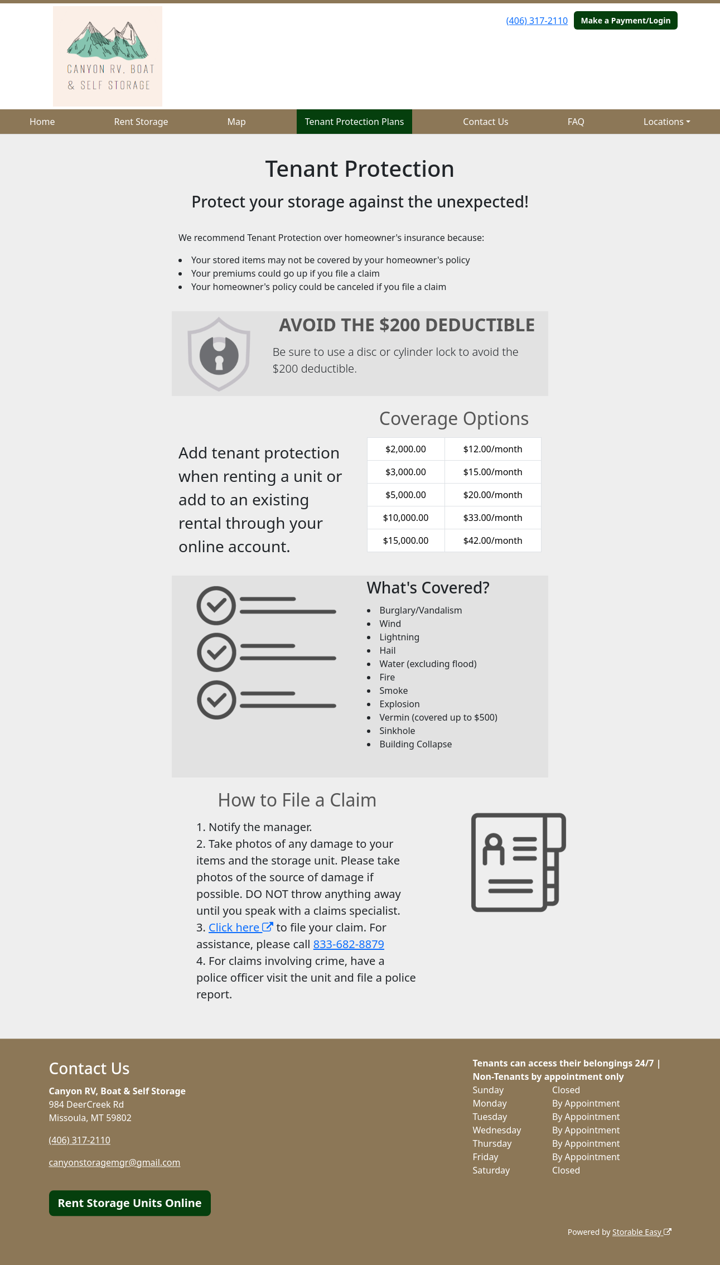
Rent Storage (141, 121)
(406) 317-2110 (537, 21)
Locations (664, 121)
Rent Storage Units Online (130, 1202)
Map (237, 121)
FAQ (576, 121)
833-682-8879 (348, 944)
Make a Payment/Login (625, 20)
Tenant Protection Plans (354, 121)
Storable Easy (641, 1232)
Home (42, 121)
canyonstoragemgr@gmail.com (115, 1162)
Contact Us (485, 121)
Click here (241, 927)
